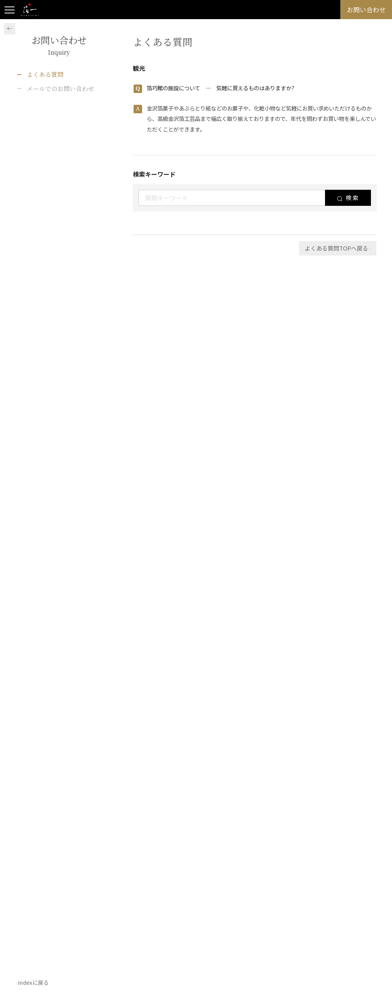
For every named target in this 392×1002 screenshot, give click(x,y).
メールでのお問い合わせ (60, 88)
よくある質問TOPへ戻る (332, 248)
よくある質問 (45, 74)
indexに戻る (38, 981)
